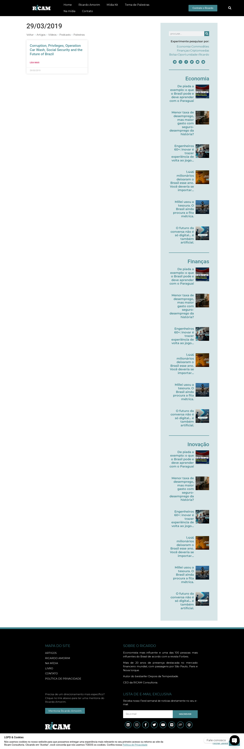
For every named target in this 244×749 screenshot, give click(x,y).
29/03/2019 (44, 26)
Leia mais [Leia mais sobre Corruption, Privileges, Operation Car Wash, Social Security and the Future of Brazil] (34, 62)
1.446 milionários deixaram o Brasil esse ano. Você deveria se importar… (182, 181)
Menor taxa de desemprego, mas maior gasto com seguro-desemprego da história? (182, 123)
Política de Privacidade (135, 744)
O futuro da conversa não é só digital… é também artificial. (182, 235)
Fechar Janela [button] (220, 743)
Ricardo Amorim (89, 4)
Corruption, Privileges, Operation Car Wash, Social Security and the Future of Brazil (56, 50)
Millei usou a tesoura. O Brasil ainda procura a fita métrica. (183, 209)
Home (68, 4)
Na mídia (69, 11)
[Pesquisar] (206, 33)
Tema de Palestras (137, 4)
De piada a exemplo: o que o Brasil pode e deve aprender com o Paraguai (182, 93)
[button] (230, 8)
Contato (87, 11)
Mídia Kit (112, 4)
